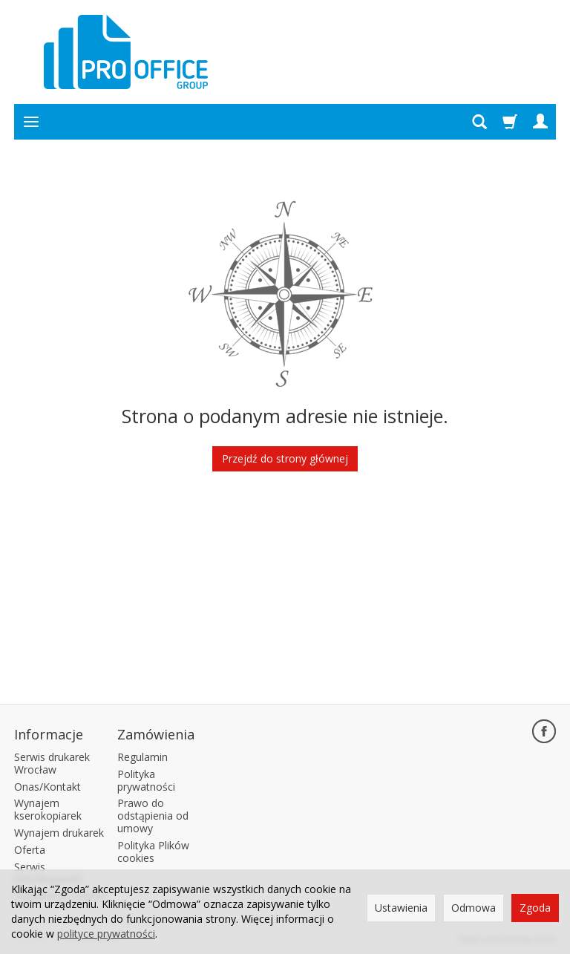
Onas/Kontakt (47, 787)
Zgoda (535, 908)
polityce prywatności (106, 934)
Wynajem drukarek (59, 833)
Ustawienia (401, 908)
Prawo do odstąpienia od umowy (153, 815)
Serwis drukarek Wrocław (52, 763)
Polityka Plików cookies (153, 851)
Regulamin (142, 757)
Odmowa (473, 908)
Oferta (29, 850)
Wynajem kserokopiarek (48, 809)
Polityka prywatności (146, 780)
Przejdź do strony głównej (285, 458)
